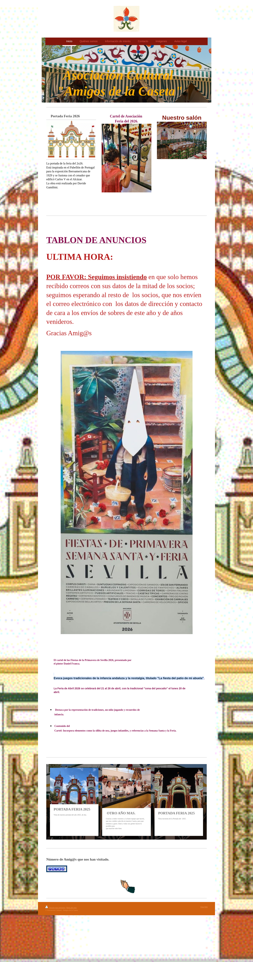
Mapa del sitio (71, 908)
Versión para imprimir (55, 908)
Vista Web (204, 907)
